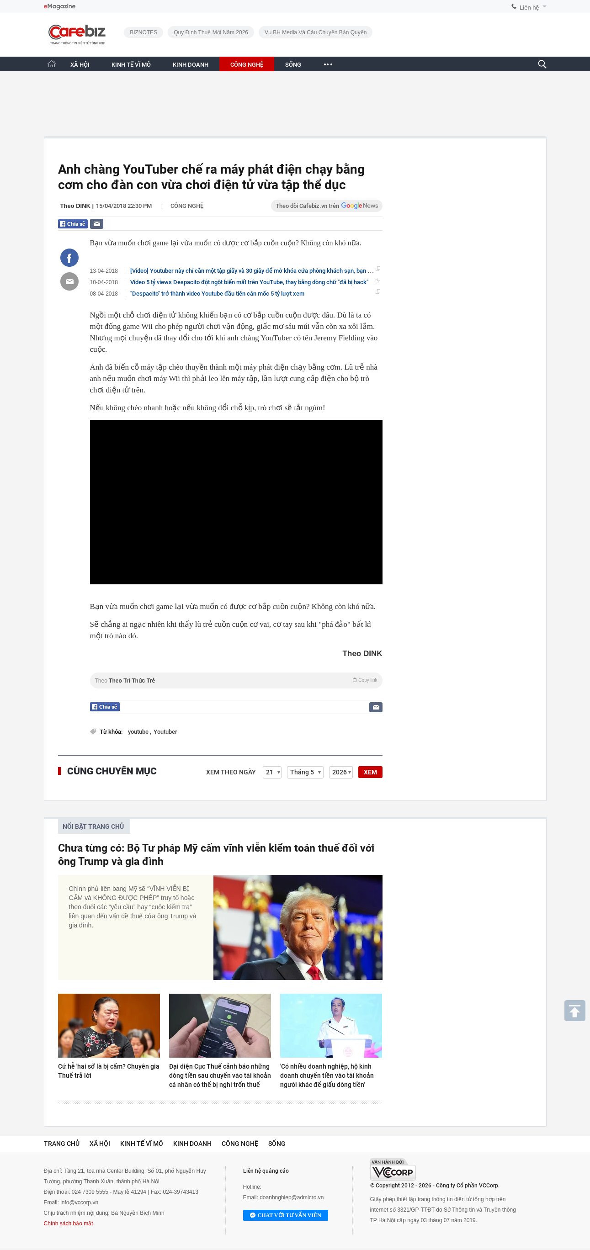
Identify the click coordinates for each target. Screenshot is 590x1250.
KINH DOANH (190, 64)
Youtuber (165, 731)
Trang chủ (62, 1143)
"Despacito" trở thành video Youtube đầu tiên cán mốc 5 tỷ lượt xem (217, 293)
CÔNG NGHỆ (246, 64)
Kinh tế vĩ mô (141, 1143)
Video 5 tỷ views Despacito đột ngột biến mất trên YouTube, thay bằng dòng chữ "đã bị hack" (249, 282)
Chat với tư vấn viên (285, 1216)
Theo (236, 680)
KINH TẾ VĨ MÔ (131, 64)
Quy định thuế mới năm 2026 (211, 32)
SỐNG (293, 64)
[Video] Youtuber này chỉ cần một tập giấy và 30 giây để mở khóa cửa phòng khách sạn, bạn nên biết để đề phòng (276, 270)
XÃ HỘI (80, 64)
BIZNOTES (143, 32)
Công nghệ (186, 205)
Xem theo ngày (231, 772)
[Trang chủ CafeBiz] (52, 63)
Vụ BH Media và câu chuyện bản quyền (316, 32)
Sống (277, 1143)
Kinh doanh (192, 1143)
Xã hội (100, 1143)
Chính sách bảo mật (68, 1223)
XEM (370, 772)
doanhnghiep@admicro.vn (292, 1197)
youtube (139, 731)
